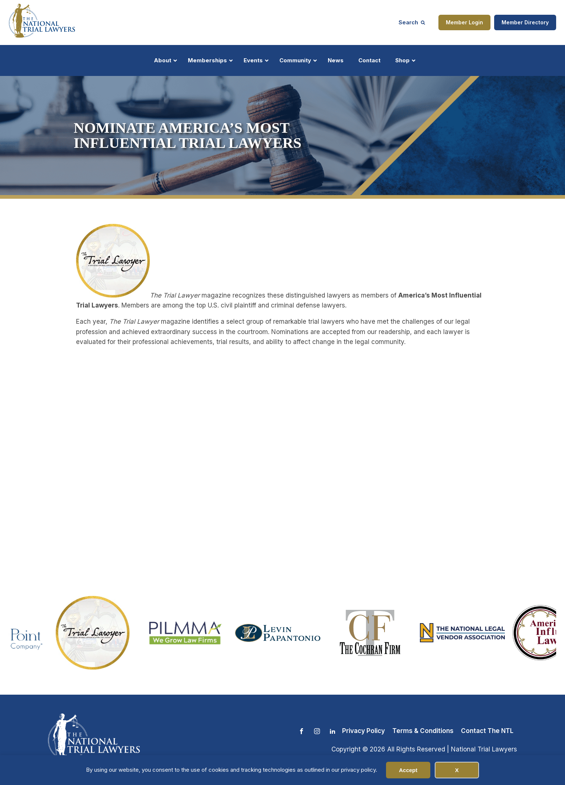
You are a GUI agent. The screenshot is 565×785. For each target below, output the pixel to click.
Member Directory (525, 22)
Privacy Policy (363, 730)
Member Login (464, 22)
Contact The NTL (487, 730)
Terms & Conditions (423, 730)
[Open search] (411, 22)
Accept (408, 770)
